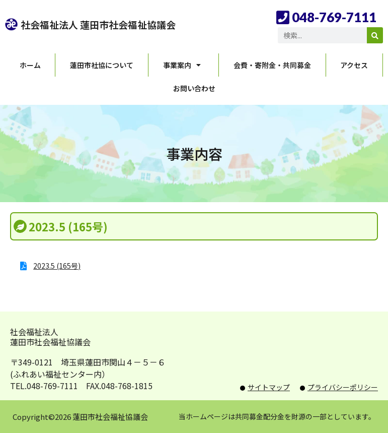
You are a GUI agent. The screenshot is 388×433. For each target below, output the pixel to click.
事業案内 (183, 65)
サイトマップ (269, 387)
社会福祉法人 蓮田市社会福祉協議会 (98, 24)
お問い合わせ (194, 88)
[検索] (375, 35)
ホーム (30, 65)
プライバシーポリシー (342, 387)
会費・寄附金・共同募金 (272, 65)
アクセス (354, 65)
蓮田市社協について (101, 65)
